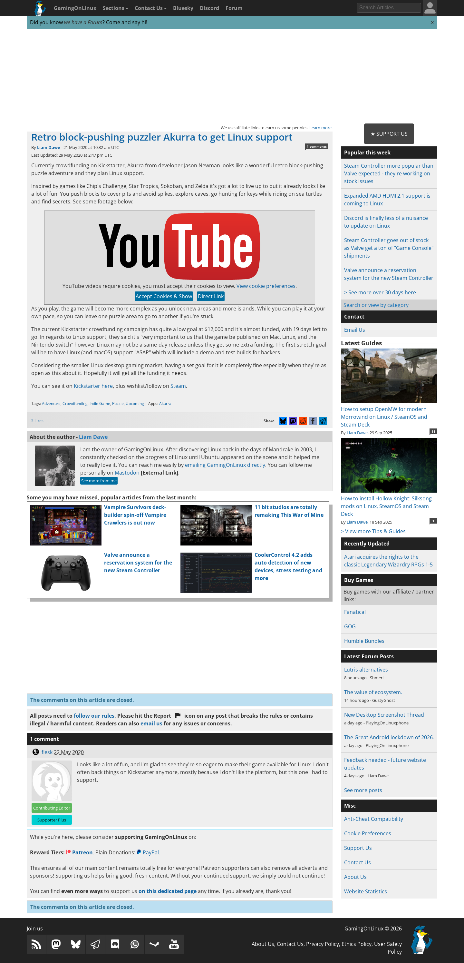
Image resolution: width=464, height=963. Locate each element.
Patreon (79, 852)
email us (151, 723)
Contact (354, 316)
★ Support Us (389, 133)
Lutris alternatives (366, 669)
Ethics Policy (357, 944)
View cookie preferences (266, 286)
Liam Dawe (48, 147)
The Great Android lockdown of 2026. (389, 737)
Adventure (51, 403)
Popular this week (367, 152)
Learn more (320, 128)
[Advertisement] (232, 77)
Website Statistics (365, 891)
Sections (115, 8)
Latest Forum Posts (369, 656)
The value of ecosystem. (373, 692)
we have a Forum (83, 22)
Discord (209, 8)
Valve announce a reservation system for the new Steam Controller (138, 562)
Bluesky (183, 8)
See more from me (99, 481)
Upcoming (135, 403)
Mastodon (127, 472)
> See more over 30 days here (380, 292)
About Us (355, 876)
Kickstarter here (93, 385)
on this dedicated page (168, 891)
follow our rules (94, 715)
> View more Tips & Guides (373, 531)
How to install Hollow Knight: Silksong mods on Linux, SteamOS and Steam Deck (389, 502)
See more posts (363, 790)
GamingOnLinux (75, 8)
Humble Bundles (364, 640)
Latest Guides (361, 343)
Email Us (354, 329)
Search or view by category (376, 305)
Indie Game (100, 403)
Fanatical (355, 611)
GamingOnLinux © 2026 (373, 928)
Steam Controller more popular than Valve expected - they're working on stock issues (388, 173)
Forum (234, 8)
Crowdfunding (75, 403)
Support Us (358, 847)
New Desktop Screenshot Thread (384, 714)
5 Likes (37, 420)
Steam (178, 385)
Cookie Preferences (367, 833)
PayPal (148, 852)
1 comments (317, 146)
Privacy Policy (322, 944)
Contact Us (151, 8)
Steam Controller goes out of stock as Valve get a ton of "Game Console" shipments (388, 248)
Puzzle (118, 403)
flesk (47, 752)
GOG (350, 626)
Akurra (165, 403)
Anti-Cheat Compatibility (373, 818)
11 (433, 431)
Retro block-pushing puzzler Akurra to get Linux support (162, 136)
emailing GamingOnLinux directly (225, 464)
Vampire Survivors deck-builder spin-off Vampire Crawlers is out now (135, 515)
